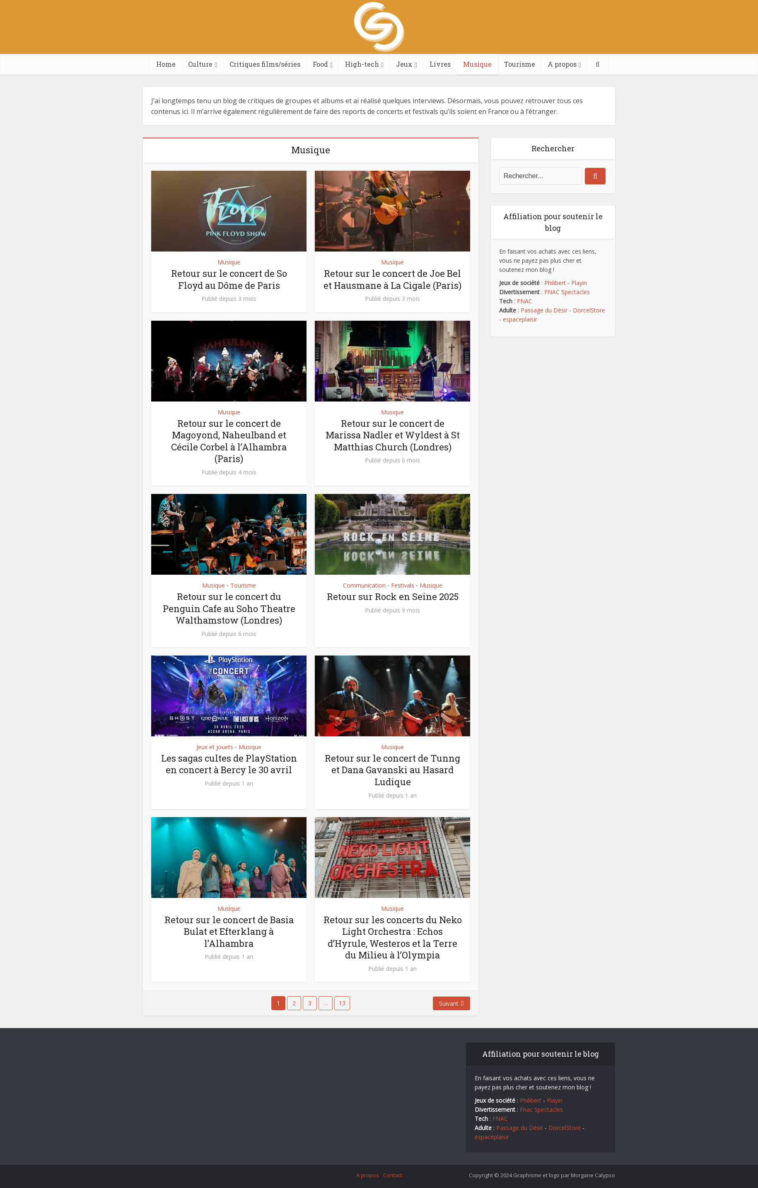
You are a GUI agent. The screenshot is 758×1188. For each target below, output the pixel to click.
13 (342, 1003)
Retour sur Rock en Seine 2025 (393, 596)
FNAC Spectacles (566, 292)
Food (320, 64)
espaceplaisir (520, 319)
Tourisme (519, 64)
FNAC (524, 301)
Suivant (449, 1003)
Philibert (555, 283)
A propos (562, 64)
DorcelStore (589, 310)
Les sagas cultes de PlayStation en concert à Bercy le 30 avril (229, 764)
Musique (477, 64)
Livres (440, 64)
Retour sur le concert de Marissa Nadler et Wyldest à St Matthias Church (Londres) (393, 435)
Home (166, 64)
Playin (579, 283)
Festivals (402, 585)
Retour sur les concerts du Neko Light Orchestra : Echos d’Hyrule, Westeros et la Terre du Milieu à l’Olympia (392, 937)
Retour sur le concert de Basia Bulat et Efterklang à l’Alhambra (229, 931)
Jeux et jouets (214, 747)
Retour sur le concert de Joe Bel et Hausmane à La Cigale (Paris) (392, 279)
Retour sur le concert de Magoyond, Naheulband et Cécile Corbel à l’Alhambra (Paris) (229, 441)
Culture (200, 64)
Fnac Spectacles (540, 1109)
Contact (392, 1175)
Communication (364, 585)
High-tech (362, 64)
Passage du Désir (544, 310)
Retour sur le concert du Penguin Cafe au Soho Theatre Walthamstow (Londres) (229, 608)
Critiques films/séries (264, 64)
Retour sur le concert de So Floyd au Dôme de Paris (229, 279)
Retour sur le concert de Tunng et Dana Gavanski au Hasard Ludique (392, 770)
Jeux (404, 64)
